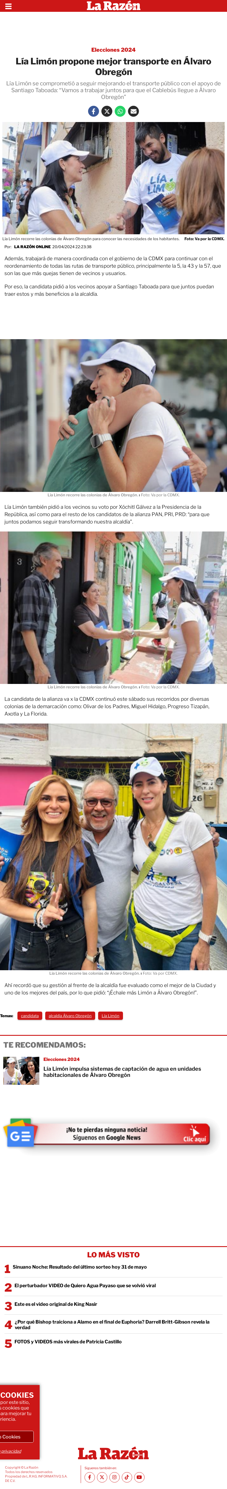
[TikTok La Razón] (127, 1477)
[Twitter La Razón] (106, 111)
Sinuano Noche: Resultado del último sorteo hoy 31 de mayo (80, 1267)
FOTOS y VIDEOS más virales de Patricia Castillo (68, 1342)
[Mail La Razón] (133, 111)
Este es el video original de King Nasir (55, 1304)
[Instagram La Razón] (114, 1477)
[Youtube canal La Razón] (139, 1477)
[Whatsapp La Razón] (120, 111)
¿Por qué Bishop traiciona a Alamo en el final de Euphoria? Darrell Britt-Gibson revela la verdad (112, 1324)
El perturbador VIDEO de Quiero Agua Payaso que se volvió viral (85, 1285)
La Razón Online (32, 246)
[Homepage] (113, 6)
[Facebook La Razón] (93, 111)
